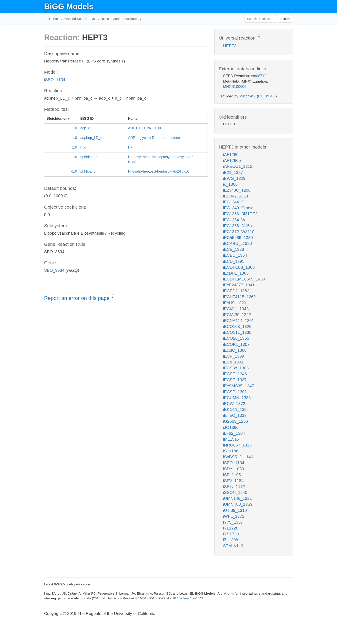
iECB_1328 (233, 249)
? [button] (112, 297)
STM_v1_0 (233, 545)
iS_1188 (230, 451)
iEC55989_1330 (238, 237)
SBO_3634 (54, 270)
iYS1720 (231, 534)
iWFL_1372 (233, 516)
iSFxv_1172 (234, 486)
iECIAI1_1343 (236, 308)
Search (285, 19)
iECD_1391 (233, 261)
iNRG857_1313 (237, 445)
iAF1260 (231, 154)
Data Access (100, 19)
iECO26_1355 (236, 338)
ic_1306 (230, 184)
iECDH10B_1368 (239, 267)
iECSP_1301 (235, 391)
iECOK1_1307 (236, 344)
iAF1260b (232, 160)
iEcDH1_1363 (236, 273)
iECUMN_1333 (237, 397)
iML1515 (231, 439)
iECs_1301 (233, 362)
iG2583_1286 (235, 421)
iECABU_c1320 (237, 243)
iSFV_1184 (233, 480)
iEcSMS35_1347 (238, 386)
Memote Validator (125, 19)
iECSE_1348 (235, 374)
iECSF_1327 (235, 379)
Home (53, 19)
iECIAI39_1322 (237, 314)
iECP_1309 (233, 356)
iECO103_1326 (237, 326)
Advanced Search (74, 19)
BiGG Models (68, 6)
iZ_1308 (230, 540)
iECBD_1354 (235, 255)
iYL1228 (230, 528)
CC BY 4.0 (266, 96)
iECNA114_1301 (238, 320)
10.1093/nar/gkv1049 (187, 598)
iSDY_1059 (233, 469)
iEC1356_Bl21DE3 (240, 213)
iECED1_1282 (236, 291)
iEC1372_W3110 (238, 231)
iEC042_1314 (235, 196)
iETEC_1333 (235, 415)
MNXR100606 (234, 87)
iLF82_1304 (234, 433)
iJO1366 (231, 427)
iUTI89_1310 (235, 510)
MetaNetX (247, 96)
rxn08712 (259, 76)
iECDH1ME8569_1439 (244, 279)
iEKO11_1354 (236, 409)
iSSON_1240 (235, 492)
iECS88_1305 (236, 368)
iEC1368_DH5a (237, 225)
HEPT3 (229, 45)
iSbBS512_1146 (238, 457)
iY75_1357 (233, 522)
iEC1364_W (234, 220)
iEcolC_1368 (235, 350)
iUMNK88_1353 (237, 504)
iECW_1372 (234, 403)
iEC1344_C (233, 202)
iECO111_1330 (237, 332)
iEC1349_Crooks (238, 208)
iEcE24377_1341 (239, 285)
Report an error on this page (77, 298)
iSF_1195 (232, 474)
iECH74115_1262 (239, 296)
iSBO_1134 (54, 79)
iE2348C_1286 (237, 190)
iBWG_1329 (234, 178)
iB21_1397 (233, 172)
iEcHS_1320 (234, 303)
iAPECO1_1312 (237, 166)
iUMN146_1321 (237, 498)
